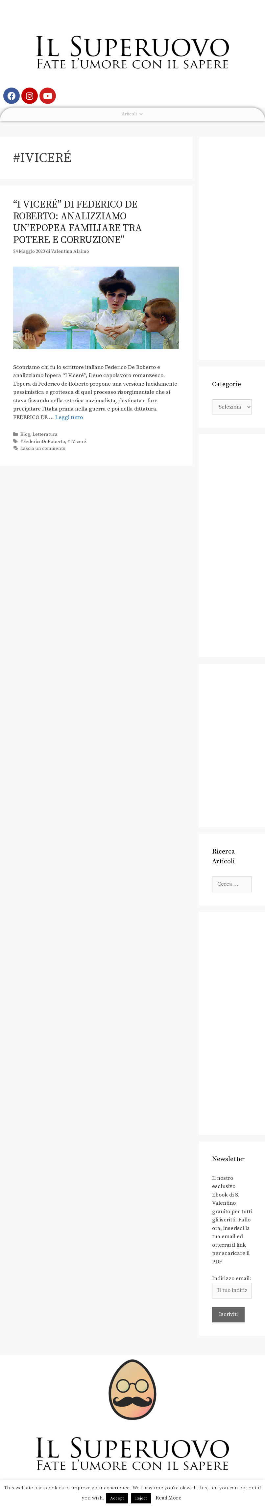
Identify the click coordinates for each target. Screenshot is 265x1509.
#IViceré (76, 442)
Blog (25, 434)
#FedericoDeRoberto (42, 442)
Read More (168, 1498)
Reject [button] (141, 1498)
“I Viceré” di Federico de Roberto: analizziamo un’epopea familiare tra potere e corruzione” (77, 222)
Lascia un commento (42, 449)
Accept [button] (117, 1498)
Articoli (132, 114)
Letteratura (45, 434)
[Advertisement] (232, 248)
